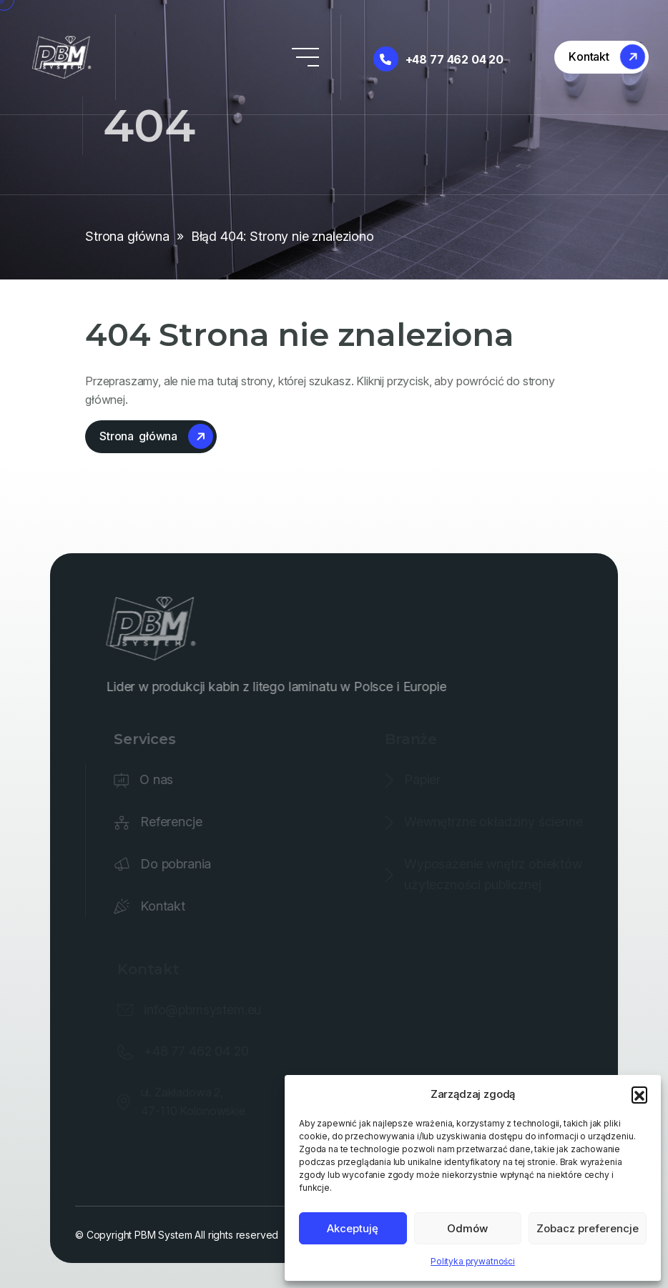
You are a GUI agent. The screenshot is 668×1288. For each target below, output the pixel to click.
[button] (639, 1094)
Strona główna (127, 236)
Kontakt (166, 905)
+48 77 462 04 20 (438, 58)
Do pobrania (179, 863)
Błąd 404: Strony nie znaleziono (282, 236)
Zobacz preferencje (587, 1228)
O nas (160, 779)
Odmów (467, 1228)
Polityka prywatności (473, 1261)
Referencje (174, 821)
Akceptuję (352, 1228)
